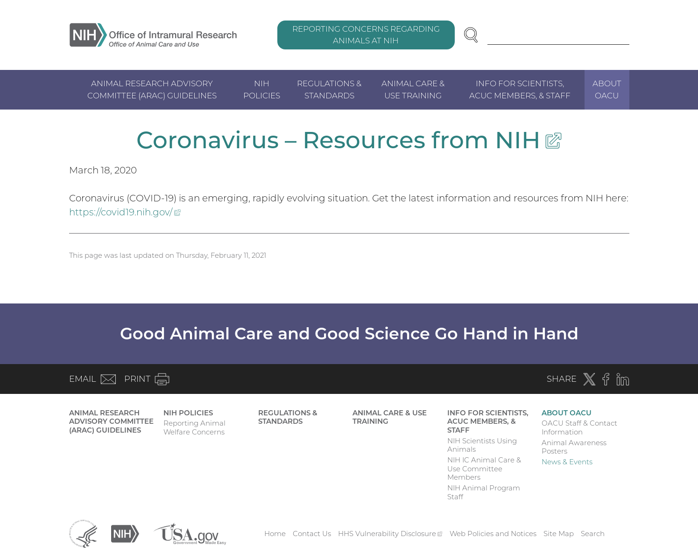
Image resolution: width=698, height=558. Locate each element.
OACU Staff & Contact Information (579, 427)
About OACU (606, 89)
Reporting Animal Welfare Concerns (194, 427)
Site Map (558, 533)
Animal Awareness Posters (574, 447)
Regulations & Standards (329, 89)
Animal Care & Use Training (412, 89)
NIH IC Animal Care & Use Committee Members (484, 468)
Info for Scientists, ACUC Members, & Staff (520, 89)
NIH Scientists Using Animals (482, 445)
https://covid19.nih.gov (125, 212)
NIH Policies (261, 89)
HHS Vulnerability (390, 533)
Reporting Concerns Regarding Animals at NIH (366, 35)
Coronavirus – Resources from (349, 140)
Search (593, 533)
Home (275, 533)
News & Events (567, 461)
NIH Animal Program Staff (483, 492)
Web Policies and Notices (493, 533)
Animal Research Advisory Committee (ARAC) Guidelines (152, 89)
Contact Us (312, 533)
